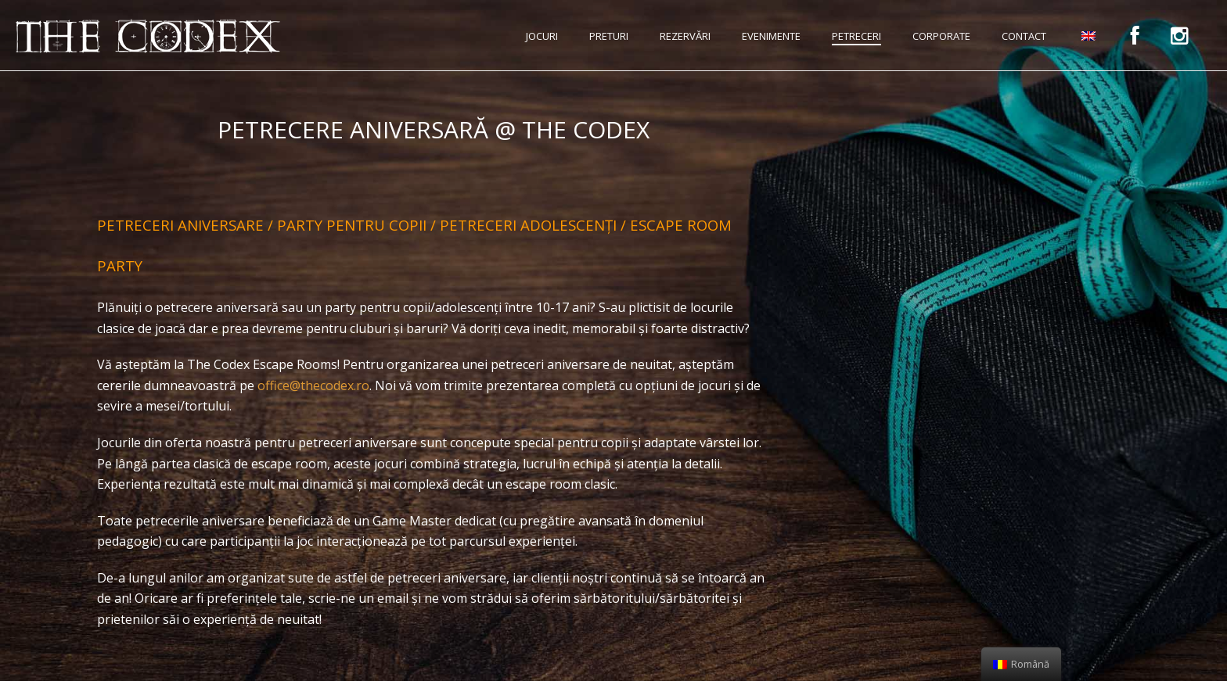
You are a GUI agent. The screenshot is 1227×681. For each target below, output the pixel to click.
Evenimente (771, 36)
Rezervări (685, 36)
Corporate (941, 36)
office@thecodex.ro (313, 385)
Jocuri (542, 36)
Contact (1024, 36)
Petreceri (856, 36)
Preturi (608, 36)
